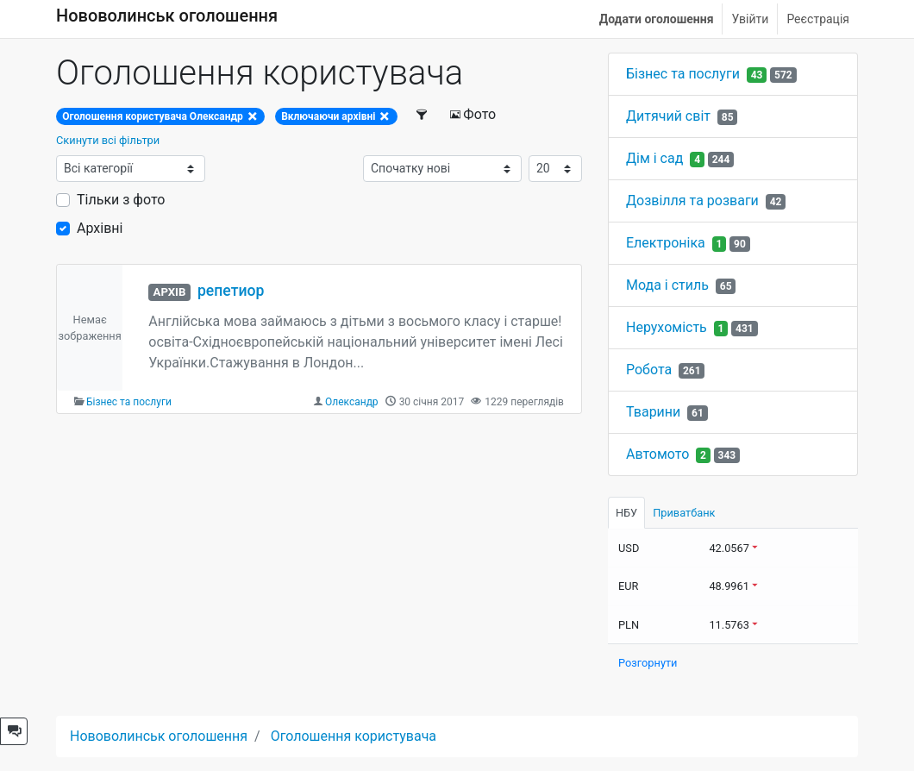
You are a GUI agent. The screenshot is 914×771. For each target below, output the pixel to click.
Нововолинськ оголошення (167, 15)
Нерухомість (666, 327)
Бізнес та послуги (129, 402)
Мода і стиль (667, 285)
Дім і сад (654, 158)
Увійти (749, 19)
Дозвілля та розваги (692, 200)
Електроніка (665, 243)
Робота (649, 369)
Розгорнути (648, 662)
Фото (472, 114)
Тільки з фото (121, 199)
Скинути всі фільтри (108, 140)
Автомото (657, 454)
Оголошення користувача (353, 736)
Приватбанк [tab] (684, 512)
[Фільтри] (423, 114)
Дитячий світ (668, 116)
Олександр (352, 402)
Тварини (653, 412)
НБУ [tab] (626, 512)
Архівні (99, 228)
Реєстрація (817, 19)
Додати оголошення (656, 19)
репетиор (230, 290)
